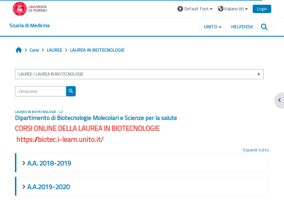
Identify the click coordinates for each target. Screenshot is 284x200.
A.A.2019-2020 (48, 187)
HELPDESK (241, 26)
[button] (195, 8)
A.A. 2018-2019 (49, 163)
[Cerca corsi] (41, 91)
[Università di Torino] (30, 8)
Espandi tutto (256, 149)
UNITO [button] (210, 26)
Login (261, 8)
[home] (30, 25)
